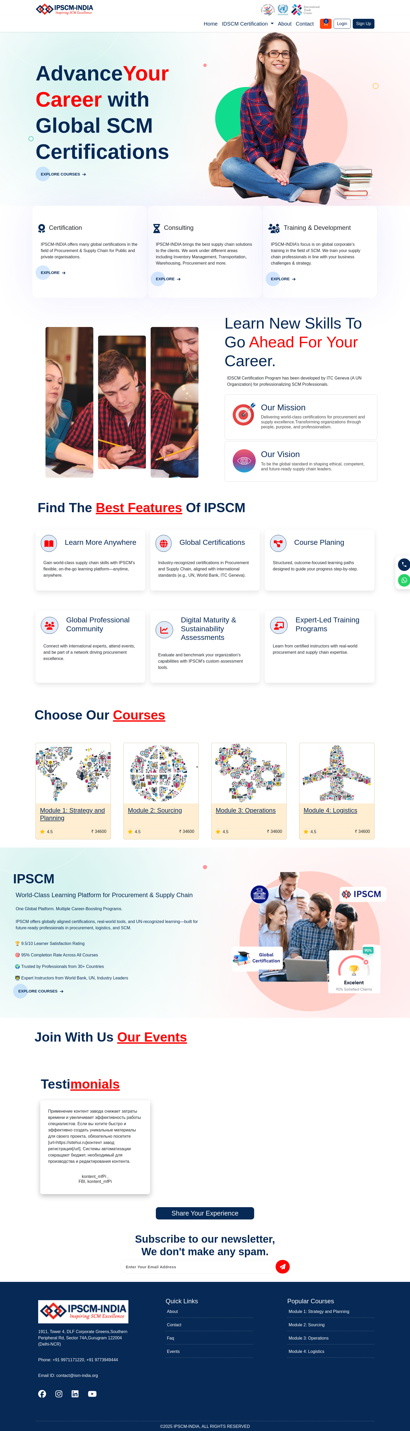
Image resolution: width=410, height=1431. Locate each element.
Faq (170, 1338)
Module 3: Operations (246, 810)
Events (173, 1351)
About (285, 24)
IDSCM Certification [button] (245, 24)
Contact (305, 24)
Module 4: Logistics (330, 810)
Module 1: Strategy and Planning (319, 1311)
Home (211, 24)
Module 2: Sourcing (155, 810)
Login (342, 23)
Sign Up (363, 23)
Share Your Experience (205, 1213)
